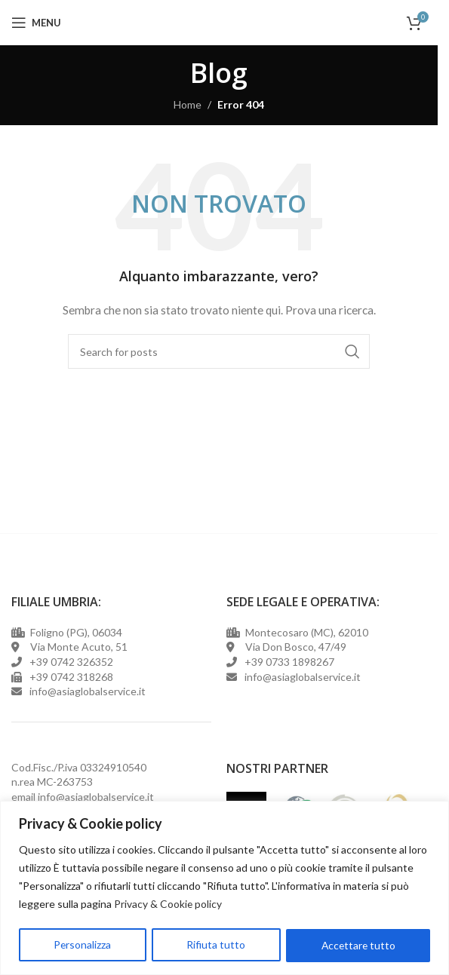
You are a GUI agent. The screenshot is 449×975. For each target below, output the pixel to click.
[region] (224, 888)
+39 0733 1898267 (286, 661)
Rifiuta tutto (215, 945)
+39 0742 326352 (71, 661)
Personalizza (83, 945)
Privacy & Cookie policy (168, 904)
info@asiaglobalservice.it (96, 796)
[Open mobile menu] (36, 23)
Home (187, 104)
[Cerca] (219, 351)
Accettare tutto (358, 945)
